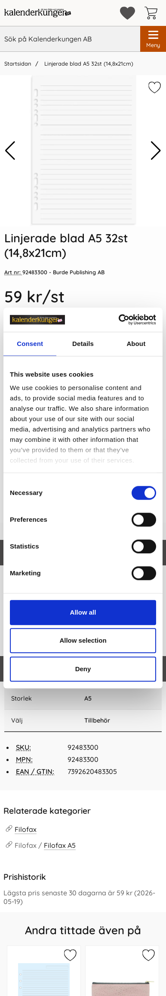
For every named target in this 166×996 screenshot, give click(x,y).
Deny (83, 668)
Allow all (83, 612)
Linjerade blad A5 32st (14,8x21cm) (88, 63)
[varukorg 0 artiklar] (153, 13)
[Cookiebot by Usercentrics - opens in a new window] (119, 319)
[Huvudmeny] (153, 39)
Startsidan (17, 63)
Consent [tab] (30, 343)
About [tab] (135, 343)
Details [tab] (83, 343)
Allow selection (82, 640)
